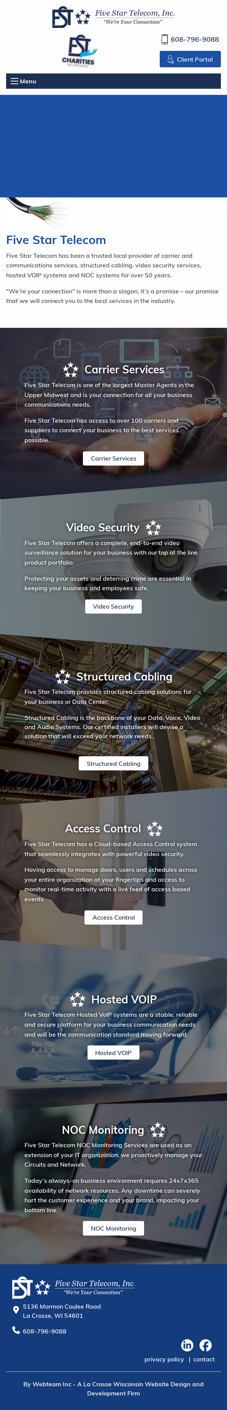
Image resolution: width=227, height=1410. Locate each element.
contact (204, 1359)
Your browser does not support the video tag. (113, 146)
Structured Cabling (114, 763)
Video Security (113, 606)
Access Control (113, 917)
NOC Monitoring (113, 1228)
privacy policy (164, 1359)
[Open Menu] (14, 81)
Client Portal (190, 59)
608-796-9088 (190, 39)
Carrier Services (113, 458)
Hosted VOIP (113, 1053)
